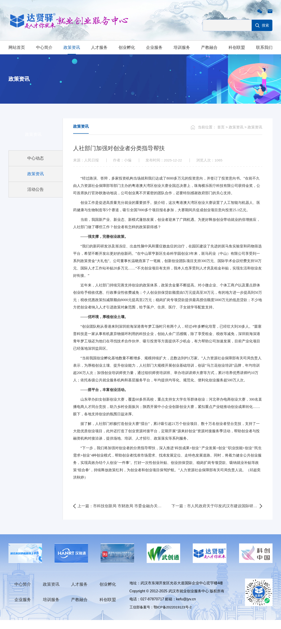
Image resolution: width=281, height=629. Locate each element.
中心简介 (44, 47)
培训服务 (182, 47)
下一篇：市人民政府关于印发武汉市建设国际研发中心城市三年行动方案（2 (216, 514)
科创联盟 (237, 47)
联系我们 (264, 47)
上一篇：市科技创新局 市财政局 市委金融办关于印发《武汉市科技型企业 (122, 514)
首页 (221, 135)
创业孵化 (126, 47)
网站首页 (16, 47)
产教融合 (209, 47)
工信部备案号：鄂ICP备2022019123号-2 (162, 616)
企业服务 (154, 47)
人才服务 (99, 47)
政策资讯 (71, 47)
